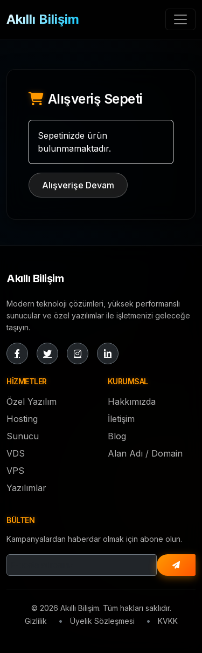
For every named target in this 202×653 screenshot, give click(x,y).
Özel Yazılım (31, 401)
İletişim (121, 418)
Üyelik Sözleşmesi (102, 620)
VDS (15, 453)
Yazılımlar (26, 487)
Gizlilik (36, 620)
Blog (117, 436)
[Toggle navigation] (180, 19)
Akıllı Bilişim (42, 19)
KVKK (168, 620)
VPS (15, 470)
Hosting (22, 418)
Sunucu (22, 436)
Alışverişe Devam (78, 185)
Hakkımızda (132, 401)
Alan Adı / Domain (145, 453)
